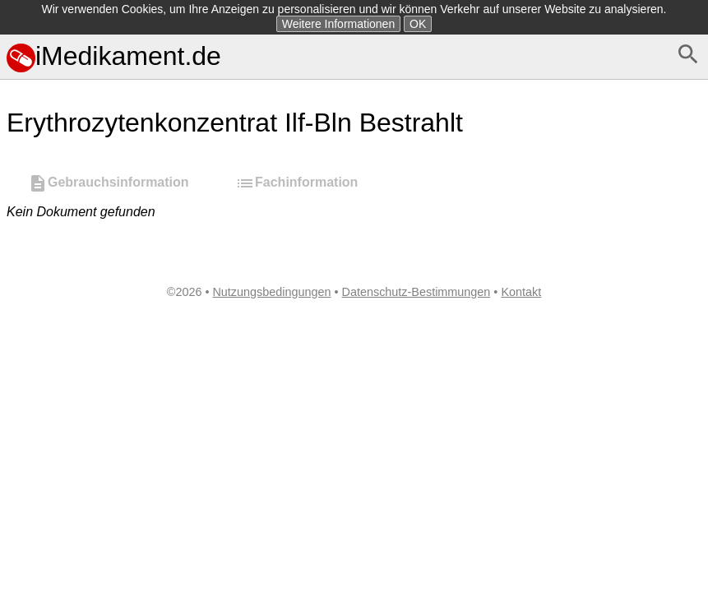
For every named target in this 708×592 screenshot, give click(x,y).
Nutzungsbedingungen (271, 291)
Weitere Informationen (338, 23)
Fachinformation (296, 183)
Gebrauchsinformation (108, 183)
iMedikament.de (114, 56)
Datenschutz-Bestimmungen (416, 291)
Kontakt (521, 291)
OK (418, 23)
